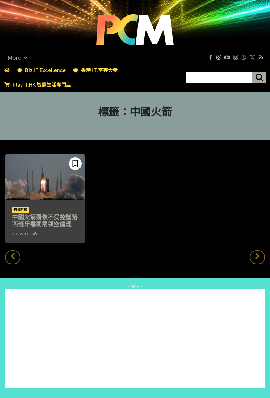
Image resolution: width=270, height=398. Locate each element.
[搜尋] (259, 77)
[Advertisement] (135, 338)
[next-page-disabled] (257, 256)
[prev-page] (12, 256)
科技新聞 (20, 209)
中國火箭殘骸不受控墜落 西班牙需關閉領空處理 (45, 220)
